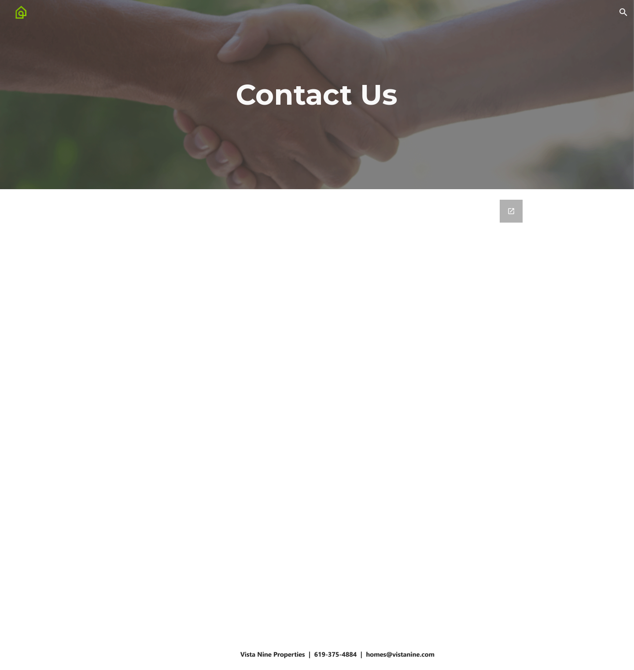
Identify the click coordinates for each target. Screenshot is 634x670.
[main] (317, 94)
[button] (623, 12)
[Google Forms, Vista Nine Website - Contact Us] (316, 405)
